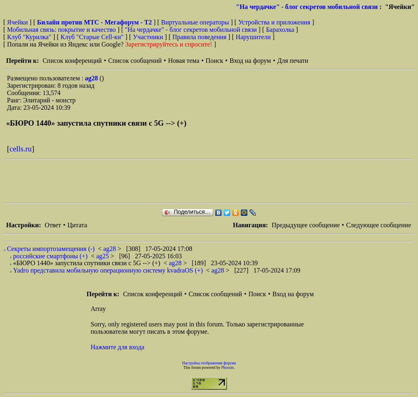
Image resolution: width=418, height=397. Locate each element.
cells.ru (20, 148)
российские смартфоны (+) (50, 256)
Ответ (52, 225)
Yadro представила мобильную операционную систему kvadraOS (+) (108, 270)
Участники (148, 36)
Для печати (292, 60)
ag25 (103, 256)
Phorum (227, 367)
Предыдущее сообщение (305, 225)
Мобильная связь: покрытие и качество (61, 29)
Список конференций (72, 60)
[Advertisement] (153, 181)
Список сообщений (135, 60)
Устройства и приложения (274, 22)
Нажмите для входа (118, 347)
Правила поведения (199, 36)
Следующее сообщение (378, 225)
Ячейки (18, 22)
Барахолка (280, 29)
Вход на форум (250, 60)
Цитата (77, 225)
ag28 (92, 78)
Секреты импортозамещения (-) (51, 248)
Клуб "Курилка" (29, 36)
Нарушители (253, 36)
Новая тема (184, 60)
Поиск (214, 60)
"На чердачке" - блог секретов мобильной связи (307, 6)
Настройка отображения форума (209, 363)
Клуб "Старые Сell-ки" (92, 36)
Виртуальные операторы (195, 22)
